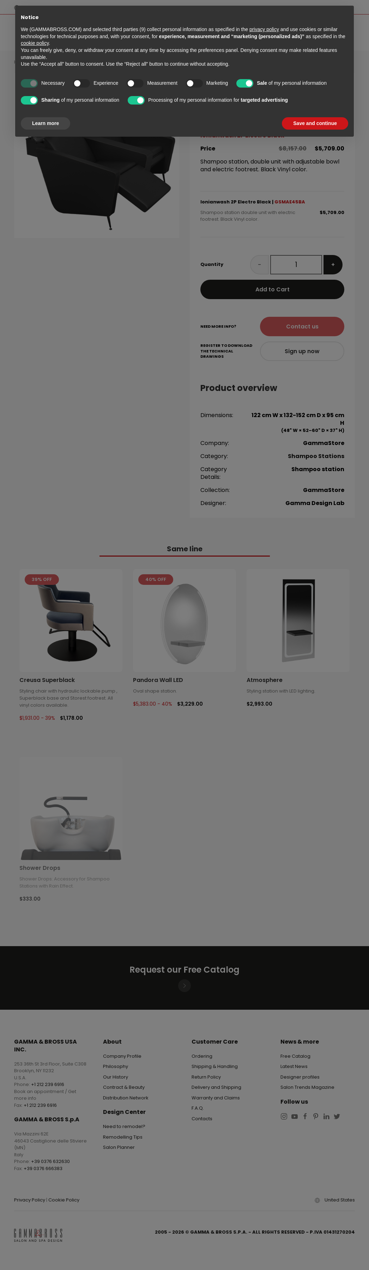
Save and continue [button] (315, 123)
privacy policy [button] (264, 29)
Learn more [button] (45, 123)
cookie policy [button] (35, 43)
